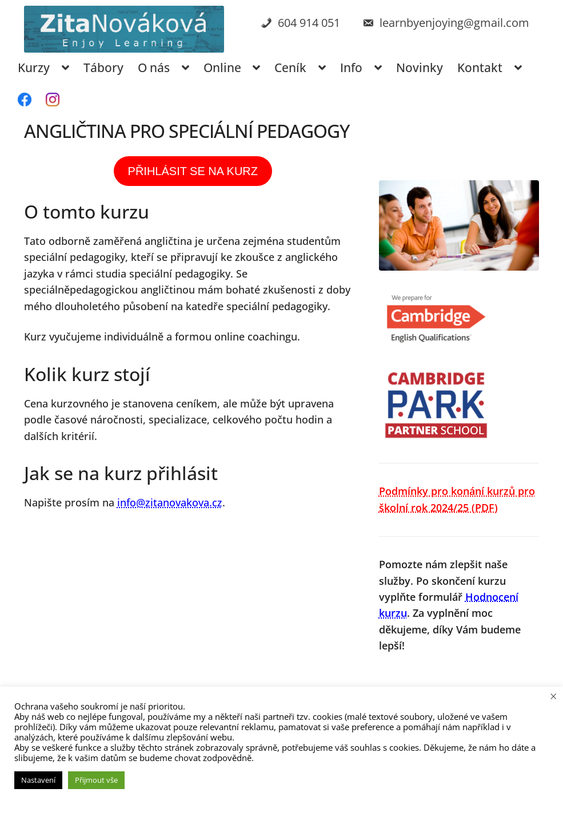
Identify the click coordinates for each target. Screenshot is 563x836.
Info (351, 68)
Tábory (103, 68)
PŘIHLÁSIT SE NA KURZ (193, 171)
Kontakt (479, 68)
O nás (154, 68)
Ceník (290, 68)
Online (222, 68)
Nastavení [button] (38, 780)
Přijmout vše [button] (96, 780)
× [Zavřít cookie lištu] (553, 696)
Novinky (419, 68)
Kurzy (34, 68)
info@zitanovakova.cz (169, 502)
